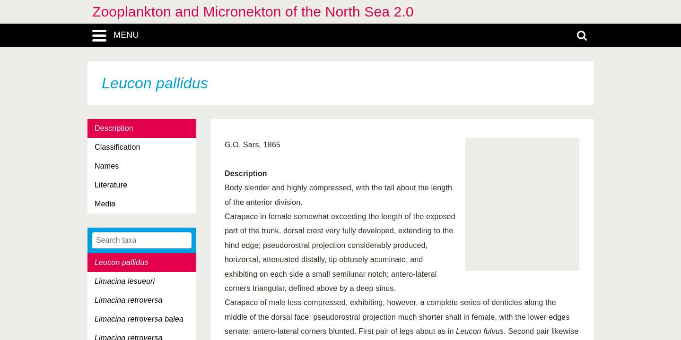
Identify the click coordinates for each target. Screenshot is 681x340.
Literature (111, 185)
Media (105, 204)
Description (114, 128)
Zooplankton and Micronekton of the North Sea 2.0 (253, 11)
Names (107, 166)
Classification (117, 147)
